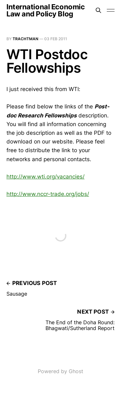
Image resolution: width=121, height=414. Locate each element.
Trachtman (25, 38)
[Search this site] (98, 10)
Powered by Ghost (60, 371)
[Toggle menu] (111, 10)
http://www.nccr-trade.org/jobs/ (47, 194)
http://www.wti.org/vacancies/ (45, 176)
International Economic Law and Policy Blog (45, 10)
